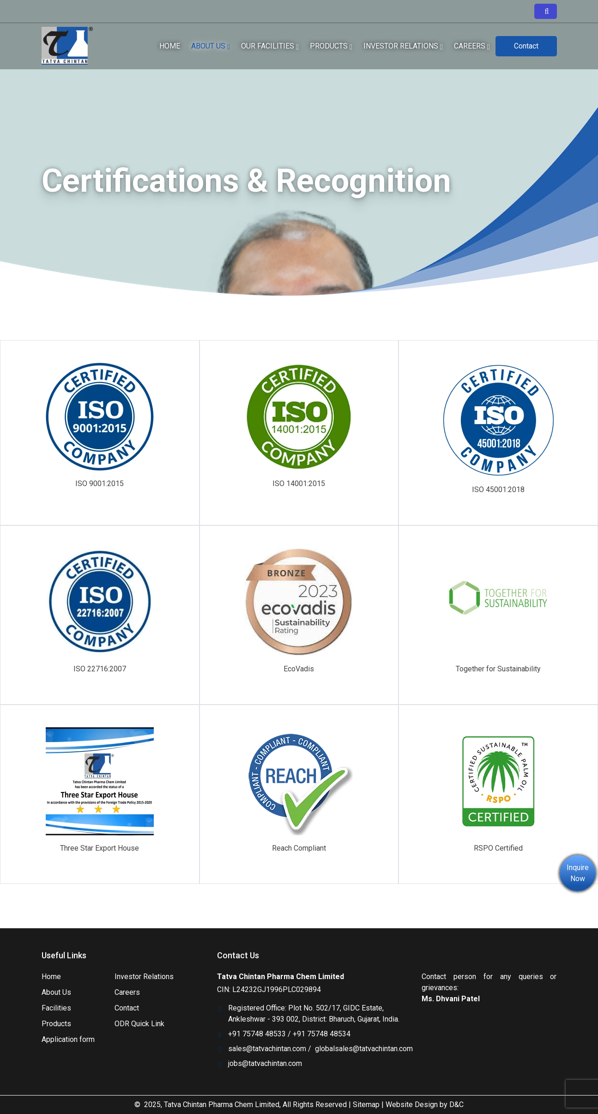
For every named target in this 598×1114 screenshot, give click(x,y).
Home (169, 46)
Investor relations (403, 46)
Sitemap (366, 1104)
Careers (472, 46)
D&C (456, 1104)
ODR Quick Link (139, 1023)
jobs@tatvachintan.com (265, 1063)
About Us (210, 46)
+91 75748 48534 (321, 1033)
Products (331, 46)
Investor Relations (144, 976)
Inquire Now (578, 873)
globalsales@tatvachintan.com (364, 1048)
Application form (68, 1039)
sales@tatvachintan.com (267, 1048)
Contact (526, 46)
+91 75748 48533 (257, 1033)
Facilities (56, 1008)
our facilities (270, 46)
